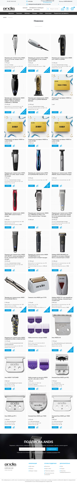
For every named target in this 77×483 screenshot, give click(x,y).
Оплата (31, 468)
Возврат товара (33, 470)
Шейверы (27, 13)
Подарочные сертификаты (61, 13)
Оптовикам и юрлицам (36, 7)
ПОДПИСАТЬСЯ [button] (52, 449)
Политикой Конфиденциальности (39, 452)
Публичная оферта (49, 470)
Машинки (11, 13)
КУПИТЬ (8, 70)
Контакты (37, 9)
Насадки (34, 13)
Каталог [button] (25, 7)
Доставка (32, 466)
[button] (67, 8)
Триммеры (19, 13)
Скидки (62, 468)
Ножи (41, 13)
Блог (62, 466)
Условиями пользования (52, 452)
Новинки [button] (29, 9)
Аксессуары (48, 13)
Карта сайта (48, 468)
